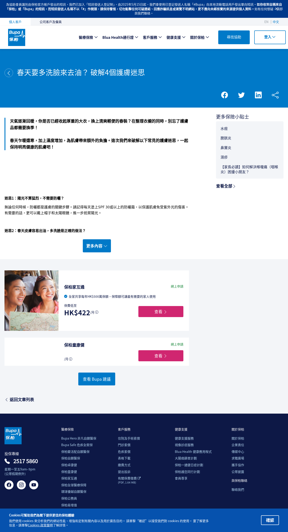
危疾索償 (124, 451)
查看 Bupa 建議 (97, 379)
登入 (270, 36)
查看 (160, 311)
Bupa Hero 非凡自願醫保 (78, 438)
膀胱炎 (225, 137)
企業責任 (238, 445)
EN (266, 21)
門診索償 (124, 445)
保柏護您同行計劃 (187, 472)
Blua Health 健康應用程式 (193, 451)
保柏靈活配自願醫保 (75, 451)
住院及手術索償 (129, 438)
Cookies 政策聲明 (40, 525)
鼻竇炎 (225, 147)
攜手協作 (238, 465)
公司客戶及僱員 (51, 21)
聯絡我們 (238, 489)
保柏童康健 (69, 472)
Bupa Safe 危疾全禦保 (77, 445)
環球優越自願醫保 (73, 491)
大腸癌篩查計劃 (186, 458)
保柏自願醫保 (70, 458)
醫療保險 (86, 37)
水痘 (224, 128)
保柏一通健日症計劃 (189, 465)
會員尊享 (181, 478)
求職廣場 (238, 458)
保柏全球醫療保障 (73, 485)
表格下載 (124, 458)
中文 (276, 21)
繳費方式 (124, 465)
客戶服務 (150, 37)
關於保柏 (197, 37)
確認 (270, 520)
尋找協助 (234, 36)
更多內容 (97, 246)
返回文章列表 (19, 399)
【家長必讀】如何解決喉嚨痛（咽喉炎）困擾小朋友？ (249, 169)
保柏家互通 (69, 478)
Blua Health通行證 (118, 37)
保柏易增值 (69, 505)
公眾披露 (238, 472)
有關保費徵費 (129, 480)
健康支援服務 (184, 438)
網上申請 (177, 286)
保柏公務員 (69, 498)
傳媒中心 (238, 451)
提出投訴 (124, 472)
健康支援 (173, 37)
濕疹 (224, 157)
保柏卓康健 (69, 465)
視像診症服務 (184, 445)
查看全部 (226, 186)
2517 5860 (25, 461)
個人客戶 (15, 21)
